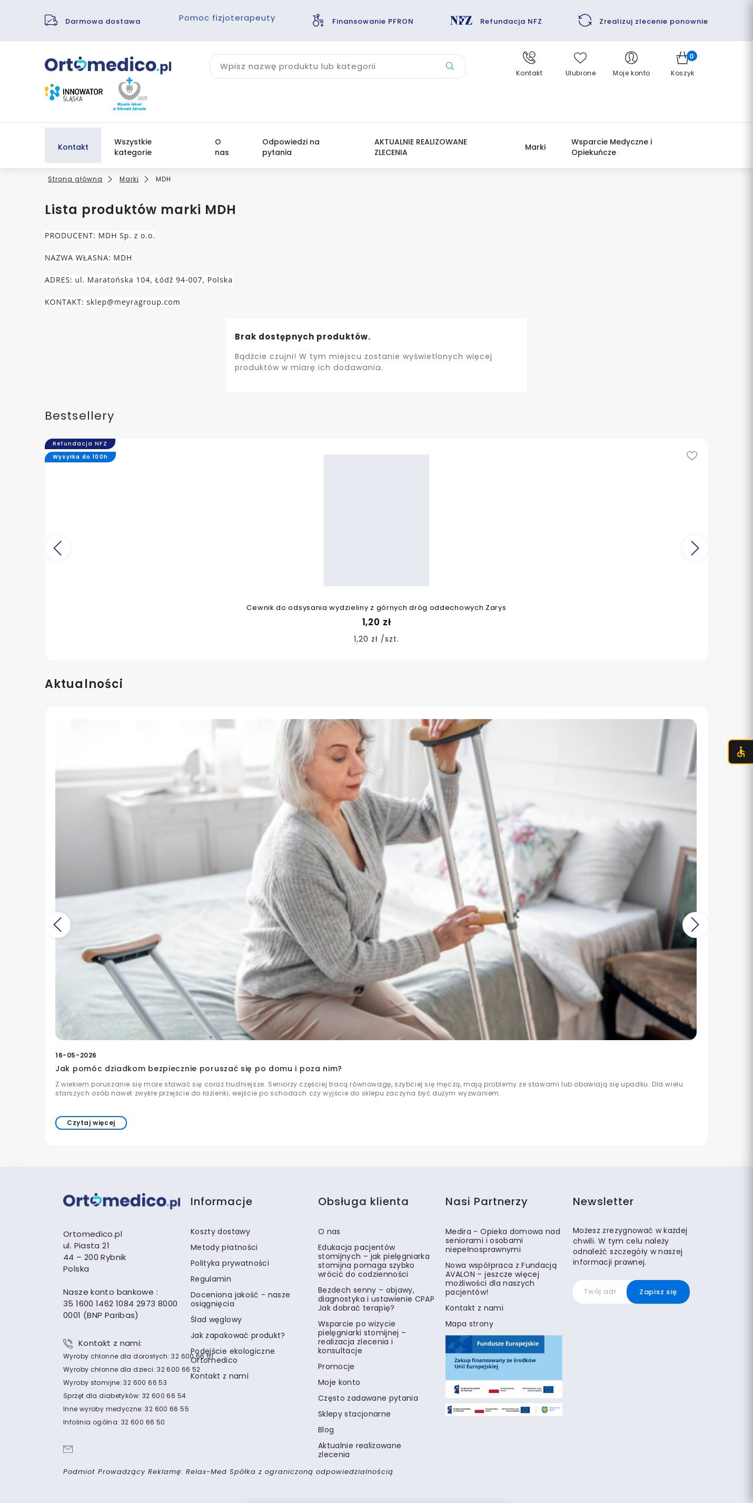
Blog (326, 1429)
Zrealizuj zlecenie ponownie (653, 21)
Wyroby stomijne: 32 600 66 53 (115, 1382)
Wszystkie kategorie (133, 147)
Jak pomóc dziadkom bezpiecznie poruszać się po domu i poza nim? (198, 1068)
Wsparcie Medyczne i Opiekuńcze (611, 147)
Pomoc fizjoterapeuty (227, 17)
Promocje (336, 1366)
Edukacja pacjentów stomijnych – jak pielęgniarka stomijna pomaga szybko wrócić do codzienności (374, 1260)
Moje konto (339, 1382)
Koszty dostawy (220, 1231)
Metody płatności (224, 1247)
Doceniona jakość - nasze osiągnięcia (240, 1299)
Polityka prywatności (230, 1263)
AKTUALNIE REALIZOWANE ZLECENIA (420, 147)
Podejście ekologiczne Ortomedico (233, 1355)
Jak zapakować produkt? (238, 1335)
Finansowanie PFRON (373, 21)
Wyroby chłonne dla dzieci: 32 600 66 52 (132, 1369)
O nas (222, 147)
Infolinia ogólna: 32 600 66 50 (114, 1422)
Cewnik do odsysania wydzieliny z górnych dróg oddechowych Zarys (376, 608)
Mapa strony (469, 1323)
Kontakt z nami (220, 1376)
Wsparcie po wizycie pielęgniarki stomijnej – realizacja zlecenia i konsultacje (362, 1337)
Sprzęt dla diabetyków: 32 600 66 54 (124, 1395)
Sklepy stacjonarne (354, 1414)
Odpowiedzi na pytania (291, 147)
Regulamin (211, 1279)
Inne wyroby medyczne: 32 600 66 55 (126, 1408)
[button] (529, 64)
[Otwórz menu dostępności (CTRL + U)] (740, 751)
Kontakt (73, 147)
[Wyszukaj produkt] (337, 66)
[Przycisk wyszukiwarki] (449, 66)
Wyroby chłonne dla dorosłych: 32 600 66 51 (138, 1356)
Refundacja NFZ (511, 21)
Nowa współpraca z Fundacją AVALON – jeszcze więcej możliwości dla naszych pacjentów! (501, 1278)
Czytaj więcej (91, 1122)
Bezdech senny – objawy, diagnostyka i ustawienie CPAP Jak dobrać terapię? (376, 1299)
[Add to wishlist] (692, 456)
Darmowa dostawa (104, 21)
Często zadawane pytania (368, 1398)
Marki (535, 147)
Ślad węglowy (216, 1319)
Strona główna (75, 178)
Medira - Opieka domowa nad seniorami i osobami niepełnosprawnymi (502, 1240)
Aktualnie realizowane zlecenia (359, 1450)
